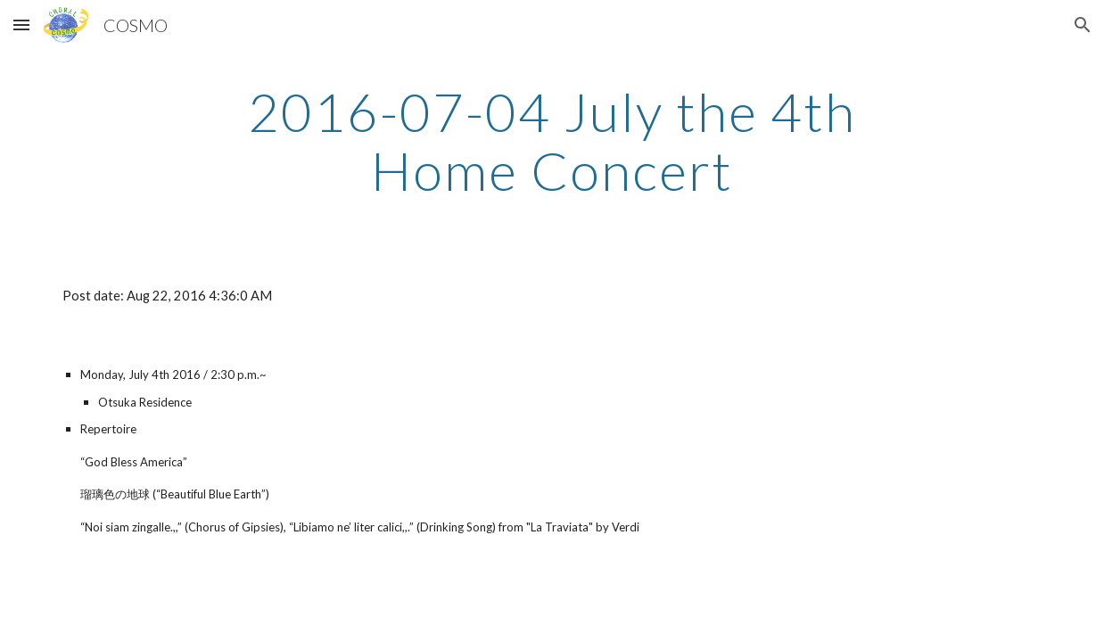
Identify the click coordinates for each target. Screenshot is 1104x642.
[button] (21, 24)
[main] (552, 141)
